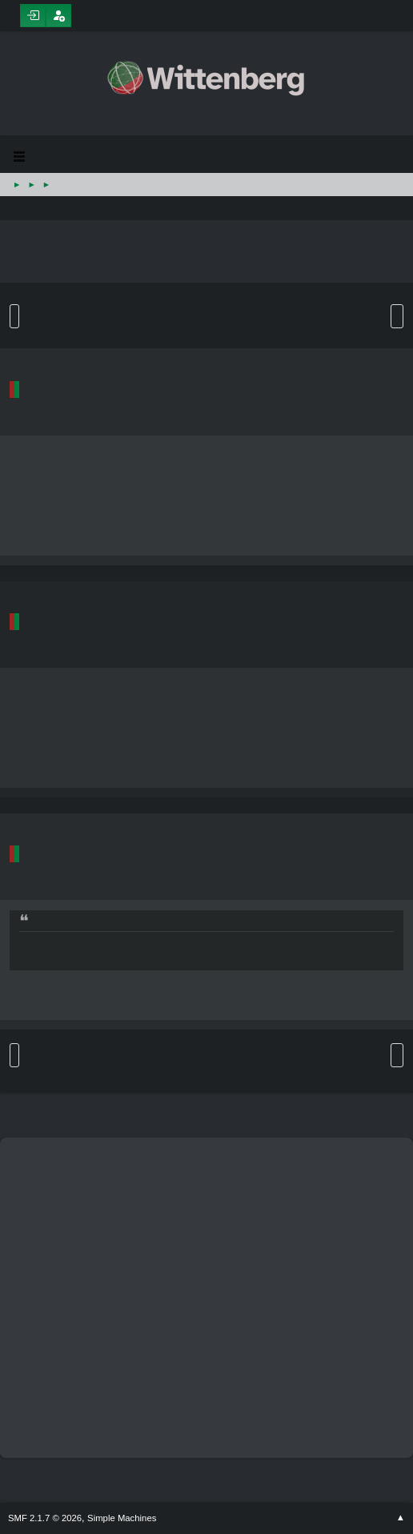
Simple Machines (121, 1518)
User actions (397, 316)
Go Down (14, 316)
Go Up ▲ (400, 1518)
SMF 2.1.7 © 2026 (45, 1518)
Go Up (14, 1055)
